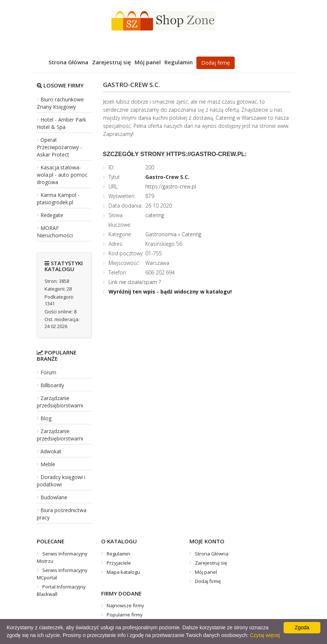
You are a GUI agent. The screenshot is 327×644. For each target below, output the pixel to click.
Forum (48, 372)
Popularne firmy (125, 614)
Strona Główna (68, 62)
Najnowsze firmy (125, 605)
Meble (47, 464)
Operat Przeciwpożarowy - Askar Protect (59, 147)
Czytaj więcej (265, 635)
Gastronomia (161, 234)
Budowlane (53, 497)
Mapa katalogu (123, 572)
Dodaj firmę (215, 62)
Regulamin (178, 62)
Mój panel (148, 62)
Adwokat (50, 451)
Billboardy (52, 385)
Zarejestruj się (111, 62)
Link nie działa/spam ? (135, 281)
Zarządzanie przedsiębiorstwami (60, 402)
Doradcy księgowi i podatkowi (61, 481)
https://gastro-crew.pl (170, 186)
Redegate (51, 215)
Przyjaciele (119, 563)
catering (154, 215)
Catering (191, 234)
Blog (45, 418)
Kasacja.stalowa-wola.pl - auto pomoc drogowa (62, 175)
